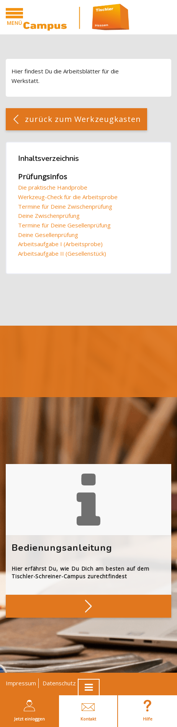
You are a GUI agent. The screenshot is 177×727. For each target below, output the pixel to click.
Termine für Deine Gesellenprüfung (64, 225)
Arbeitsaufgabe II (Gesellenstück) (62, 253)
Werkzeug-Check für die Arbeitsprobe (68, 197)
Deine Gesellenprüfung (48, 235)
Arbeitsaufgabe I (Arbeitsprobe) (60, 244)
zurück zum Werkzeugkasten (83, 119)
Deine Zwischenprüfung (49, 215)
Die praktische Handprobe (52, 187)
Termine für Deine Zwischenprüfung (65, 206)
